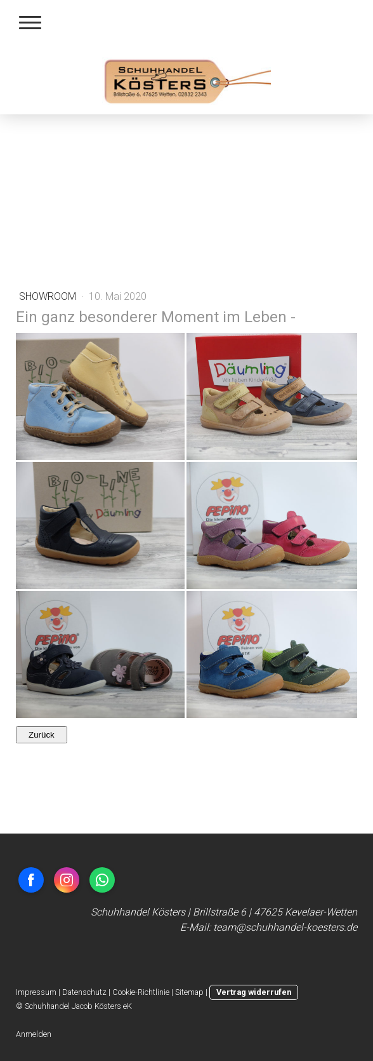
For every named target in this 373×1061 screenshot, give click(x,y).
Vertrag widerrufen (253, 992)
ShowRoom (49, 296)
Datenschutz (84, 992)
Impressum (36, 992)
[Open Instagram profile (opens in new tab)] (66, 880)
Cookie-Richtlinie (140, 992)
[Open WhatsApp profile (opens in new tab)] (102, 880)
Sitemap (189, 992)
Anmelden (33, 1034)
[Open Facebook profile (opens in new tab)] (31, 880)
